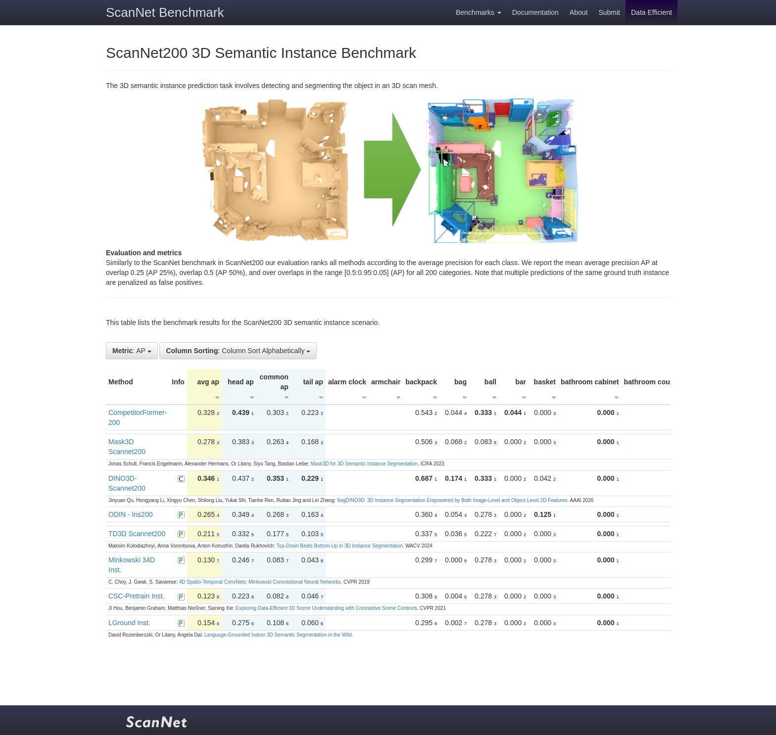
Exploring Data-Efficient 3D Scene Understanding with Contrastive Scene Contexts (326, 608)
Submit (609, 12)
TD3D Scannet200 (136, 534)
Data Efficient (651, 12)
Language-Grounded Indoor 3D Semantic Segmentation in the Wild (277, 635)
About (579, 12)
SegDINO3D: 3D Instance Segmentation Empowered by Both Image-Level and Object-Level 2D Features (452, 500)
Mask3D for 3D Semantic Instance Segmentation (364, 463)
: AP (131, 351)
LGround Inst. (129, 623)
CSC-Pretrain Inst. (136, 596)
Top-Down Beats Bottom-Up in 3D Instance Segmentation (339, 546)
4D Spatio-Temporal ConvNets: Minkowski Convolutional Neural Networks (260, 582)
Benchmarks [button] (478, 12)
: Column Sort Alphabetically (238, 351)
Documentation (535, 12)
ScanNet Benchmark (165, 12)
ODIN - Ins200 (130, 514)
